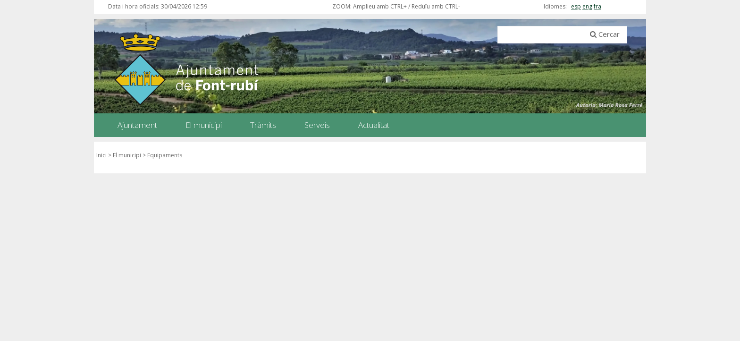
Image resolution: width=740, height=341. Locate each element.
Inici (101, 155)
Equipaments (164, 155)
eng (587, 6)
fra (597, 6)
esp (576, 6)
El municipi (127, 155)
